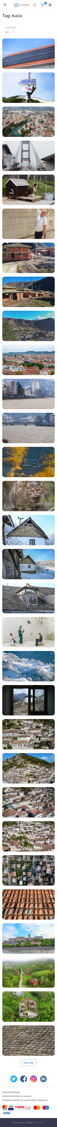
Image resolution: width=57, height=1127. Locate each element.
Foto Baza (40, 1122)
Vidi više (28, 1062)
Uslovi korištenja (11, 1092)
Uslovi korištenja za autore (16, 1096)
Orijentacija (10, 27)
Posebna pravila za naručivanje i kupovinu (25, 1100)
